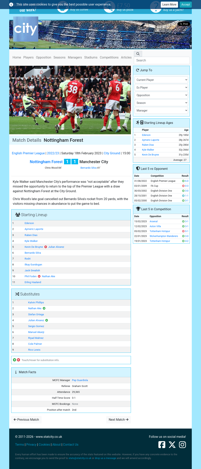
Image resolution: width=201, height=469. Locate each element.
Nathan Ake (48, 276)
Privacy (31, 444)
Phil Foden (31, 276)
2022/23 (53, 153)
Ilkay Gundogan (33, 264)
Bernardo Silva (88, 167)
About (56, 444)
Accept (185, 4)
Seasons (60, 57)
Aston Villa (155, 226)
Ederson (29, 223)
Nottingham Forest (46, 161)
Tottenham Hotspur (160, 231)
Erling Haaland (33, 282)
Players (28, 57)
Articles (126, 57)
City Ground (112, 153)
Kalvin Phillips (36, 302)
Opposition (43, 57)
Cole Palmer (35, 343)
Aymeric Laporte (34, 229)
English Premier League (28, 153)
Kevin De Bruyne (34, 246)
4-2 (185, 241)
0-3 (185, 186)
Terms (19, 444)
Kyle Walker (31, 241)
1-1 (185, 195)
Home (17, 57)
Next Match (118, 419)
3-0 (185, 190)
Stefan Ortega (36, 314)
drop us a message (105, 458)
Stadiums (90, 57)
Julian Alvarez (56, 246)
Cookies (44, 444)
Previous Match (26, 419)
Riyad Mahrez (35, 337)
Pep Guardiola (80, 380)
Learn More (169, 4)
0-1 (185, 231)
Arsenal (154, 221)
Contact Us (71, 444)
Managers (75, 57)
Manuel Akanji (36, 332)
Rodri (27, 258)
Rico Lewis (34, 349)
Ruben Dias (31, 235)
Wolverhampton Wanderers (164, 236)
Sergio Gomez (36, 326)
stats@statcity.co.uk (80, 458)
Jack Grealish (32, 270)
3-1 (185, 200)
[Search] (162, 60)
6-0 (185, 181)
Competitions (109, 57)
